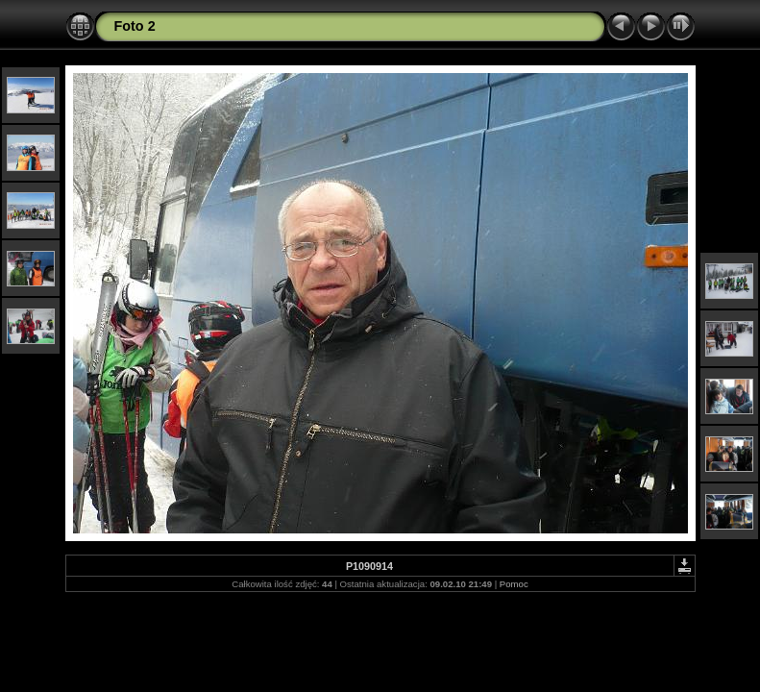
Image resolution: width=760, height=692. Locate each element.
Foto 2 (135, 26)
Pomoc (514, 584)
